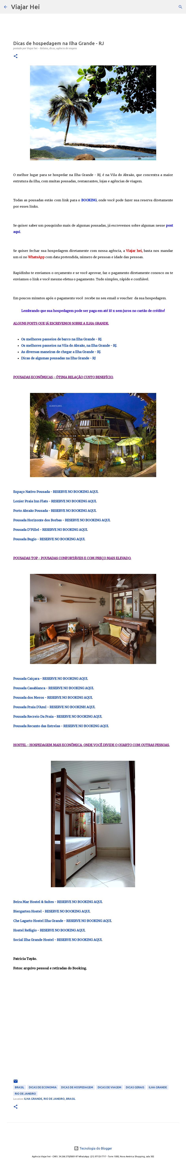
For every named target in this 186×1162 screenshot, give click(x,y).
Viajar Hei (25, 6)
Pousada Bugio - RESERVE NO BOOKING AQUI (48, 539)
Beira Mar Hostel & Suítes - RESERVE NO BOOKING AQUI (57, 902)
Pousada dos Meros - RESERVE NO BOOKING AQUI (52, 698)
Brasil (19, 1087)
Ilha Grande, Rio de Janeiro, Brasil (50, 1098)
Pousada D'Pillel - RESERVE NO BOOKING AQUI (50, 530)
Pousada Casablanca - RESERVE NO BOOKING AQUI (53, 688)
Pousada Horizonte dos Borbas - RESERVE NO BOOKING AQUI (61, 520)
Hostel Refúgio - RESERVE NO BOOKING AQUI (49, 930)
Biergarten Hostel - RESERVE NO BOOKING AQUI (51, 911)
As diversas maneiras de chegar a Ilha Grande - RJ (60, 352)
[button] (15, 56)
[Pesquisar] (45, 7)
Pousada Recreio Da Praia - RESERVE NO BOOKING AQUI (57, 716)
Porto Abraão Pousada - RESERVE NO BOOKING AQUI (54, 511)
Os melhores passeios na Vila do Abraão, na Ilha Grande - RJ (68, 345)
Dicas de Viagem (109, 1087)
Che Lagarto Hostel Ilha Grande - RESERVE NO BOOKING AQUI (62, 921)
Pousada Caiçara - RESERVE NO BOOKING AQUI (50, 679)
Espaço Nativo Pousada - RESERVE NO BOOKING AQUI (55, 492)
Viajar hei (134, 251)
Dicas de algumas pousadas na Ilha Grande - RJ (58, 358)
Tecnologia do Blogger (93, 1148)
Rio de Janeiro (25, 1093)
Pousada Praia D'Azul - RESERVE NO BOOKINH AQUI (53, 707)
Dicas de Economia (43, 1087)
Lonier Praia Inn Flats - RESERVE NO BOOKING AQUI (54, 501)
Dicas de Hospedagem (77, 1087)
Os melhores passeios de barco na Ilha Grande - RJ (61, 339)
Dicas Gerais (135, 1087)
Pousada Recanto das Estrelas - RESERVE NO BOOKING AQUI (60, 726)
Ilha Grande (158, 1087)
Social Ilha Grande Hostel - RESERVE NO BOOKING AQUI (57, 940)
